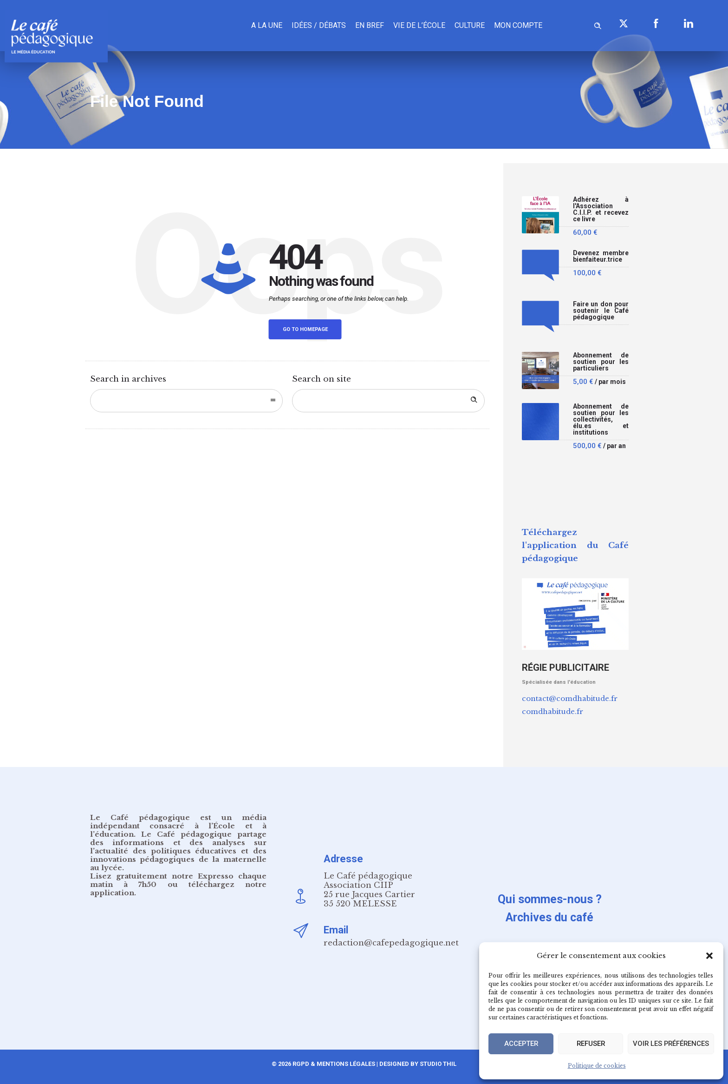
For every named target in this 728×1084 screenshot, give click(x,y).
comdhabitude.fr (552, 711)
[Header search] (597, 24)
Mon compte (518, 25)
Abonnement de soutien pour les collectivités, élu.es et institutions (601, 419)
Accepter (520, 1044)
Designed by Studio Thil (417, 1063)
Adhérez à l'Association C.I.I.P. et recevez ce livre (601, 209)
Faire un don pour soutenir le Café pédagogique (601, 311)
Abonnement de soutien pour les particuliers (601, 362)
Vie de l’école (419, 25)
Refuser (589, 1044)
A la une (266, 25)
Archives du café (549, 917)
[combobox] (186, 400)
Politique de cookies (597, 1065)
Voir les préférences (670, 1044)
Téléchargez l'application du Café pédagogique (575, 545)
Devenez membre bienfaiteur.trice (601, 256)
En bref (369, 25)
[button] (709, 955)
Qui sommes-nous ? (550, 899)
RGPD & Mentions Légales (333, 1063)
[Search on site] (388, 400)
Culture (470, 25)
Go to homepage (305, 329)
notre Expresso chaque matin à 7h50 (178, 880)
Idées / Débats (319, 25)
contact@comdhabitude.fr (570, 698)
